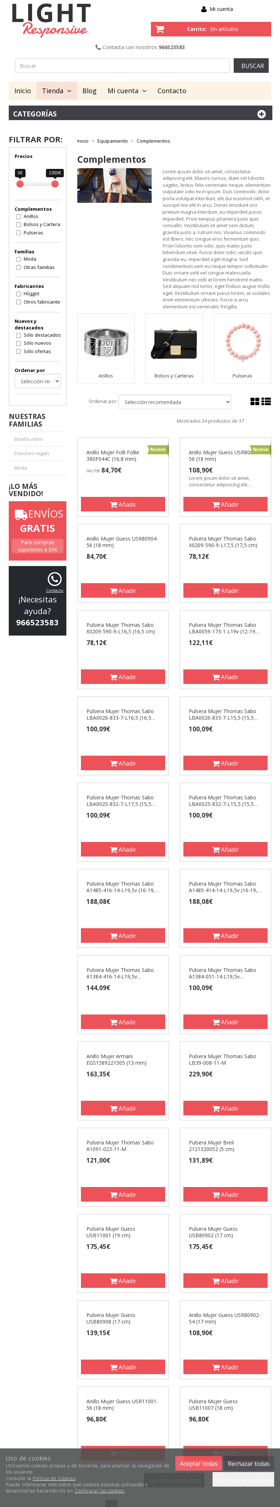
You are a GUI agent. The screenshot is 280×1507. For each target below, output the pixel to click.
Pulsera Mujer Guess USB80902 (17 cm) (213, 1232)
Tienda (56, 90)
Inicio (22, 90)
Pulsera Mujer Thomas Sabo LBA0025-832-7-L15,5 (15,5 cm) (222, 800)
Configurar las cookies (99, 1491)
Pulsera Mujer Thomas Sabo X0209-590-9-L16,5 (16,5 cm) (120, 628)
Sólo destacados (42, 335)
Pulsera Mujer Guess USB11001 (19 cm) (110, 1232)
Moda (30, 259)
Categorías (140, 114)
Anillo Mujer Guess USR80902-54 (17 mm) (225, 1318)
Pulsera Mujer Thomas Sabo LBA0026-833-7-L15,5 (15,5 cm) (222, 714)
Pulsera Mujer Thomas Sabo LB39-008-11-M (222, 1059)
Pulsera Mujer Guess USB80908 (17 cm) (110, 1318)
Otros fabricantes (43, 301)
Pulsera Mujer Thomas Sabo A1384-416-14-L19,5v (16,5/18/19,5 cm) (120, 973)
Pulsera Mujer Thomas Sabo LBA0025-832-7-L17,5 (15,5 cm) (120, 800)
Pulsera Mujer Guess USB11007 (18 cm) (213, 1404)
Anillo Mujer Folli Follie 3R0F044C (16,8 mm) (112, 455)
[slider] (20, 183)
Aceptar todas (199, 1464)
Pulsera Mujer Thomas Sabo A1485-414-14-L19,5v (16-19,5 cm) (224, 887)
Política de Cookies (54, 1478)
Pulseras (33, 232)
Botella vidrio (28, 439)
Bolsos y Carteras (43, 224)
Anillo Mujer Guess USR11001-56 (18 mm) (122, 1404)
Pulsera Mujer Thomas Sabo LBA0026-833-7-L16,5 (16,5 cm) (120, 714)
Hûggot (31, 293)
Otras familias (39, 267)
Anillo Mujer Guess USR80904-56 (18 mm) (122, 542)
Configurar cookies (243, 1480)
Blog (89, 90)
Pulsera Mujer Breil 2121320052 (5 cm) (211, 1145)
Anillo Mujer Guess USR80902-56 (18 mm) (225, 455)
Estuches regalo (32, 453)
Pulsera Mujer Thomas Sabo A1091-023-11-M (120, 1145)
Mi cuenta (221, 8)
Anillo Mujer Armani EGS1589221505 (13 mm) (116, 1059)
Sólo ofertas (37, 351)
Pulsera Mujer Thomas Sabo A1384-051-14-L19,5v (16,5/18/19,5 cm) (222, 973)
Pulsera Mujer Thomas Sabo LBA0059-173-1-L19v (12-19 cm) (222, 628)
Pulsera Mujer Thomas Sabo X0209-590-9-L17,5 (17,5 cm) (223, 542)
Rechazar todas (249, 1464)
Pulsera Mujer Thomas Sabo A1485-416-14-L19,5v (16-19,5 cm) (122, 887)
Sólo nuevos (37, 343)
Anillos (31, 216)
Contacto (172, 90)
